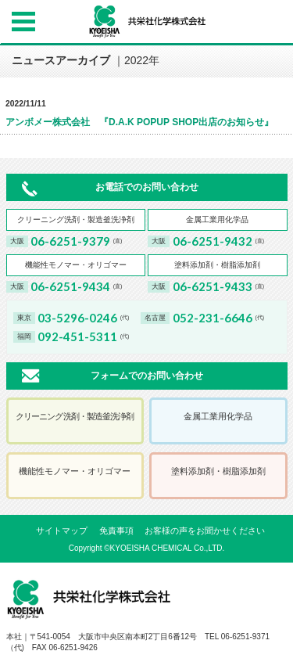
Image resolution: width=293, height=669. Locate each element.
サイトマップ (62, 530)
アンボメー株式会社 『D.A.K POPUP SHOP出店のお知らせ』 (139, 122)
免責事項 (116, 530)
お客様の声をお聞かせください (205, 530)
